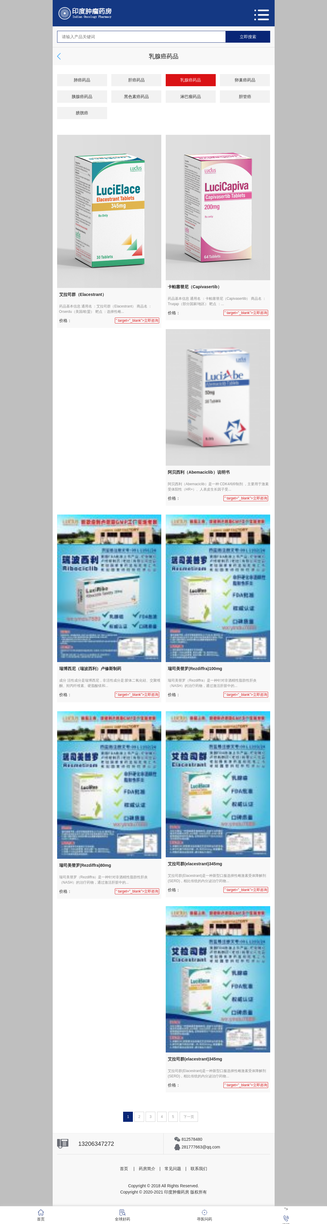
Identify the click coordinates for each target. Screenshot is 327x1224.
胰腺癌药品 (82, 96)
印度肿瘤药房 (176, 1192)
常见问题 (173, 1168)
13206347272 (96, 1143)
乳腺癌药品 (190, 80)
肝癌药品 (136, 80)
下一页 (188, 1117)
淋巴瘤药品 (190, 96)
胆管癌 (245, 96)
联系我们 (199, 1168)
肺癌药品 (82, 80)
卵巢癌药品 (245, 80)
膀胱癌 (82, 112)
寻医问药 (204, 1215)
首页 (124, 1168)
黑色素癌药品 (136, 96)
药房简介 (147, 1168)
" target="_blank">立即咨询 (137, 320)
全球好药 (122, 1215)
